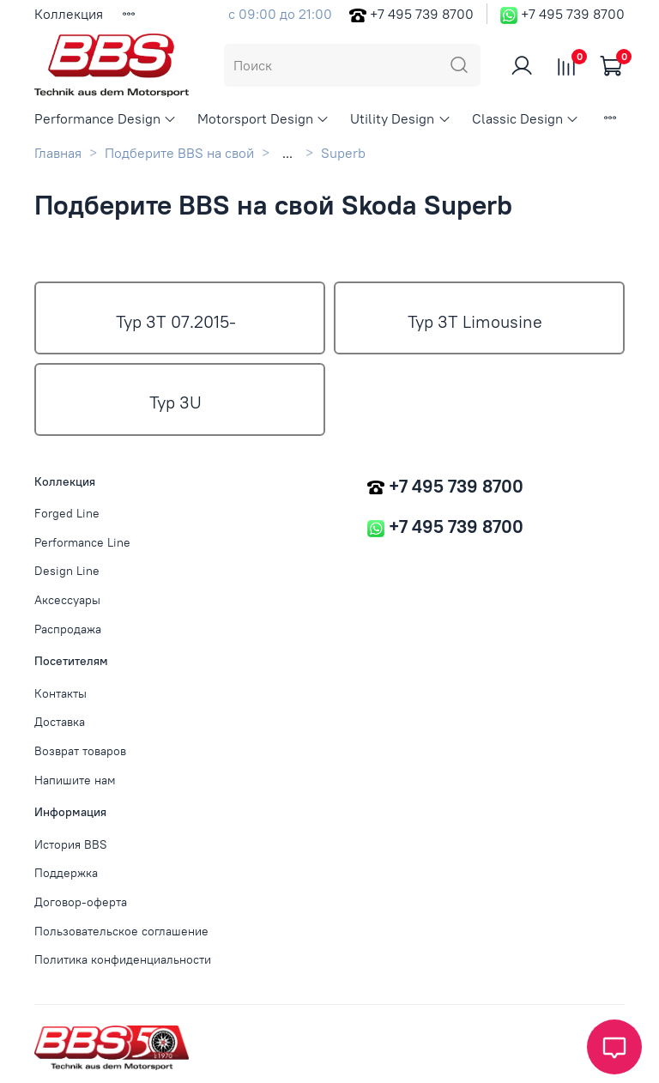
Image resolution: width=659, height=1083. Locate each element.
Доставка (59, 721)
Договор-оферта (80, 902)
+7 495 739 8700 (422, 13)
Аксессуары (67, 600)
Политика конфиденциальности (122, 959)
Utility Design (400, 118)
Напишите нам (75, 780)
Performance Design (105, 118)
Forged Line (67, 513)
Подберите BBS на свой (179, 152)
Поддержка (66, 872)
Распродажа (67, 629)
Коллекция (68, 13)
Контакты (60, 693)
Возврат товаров (80, 751)
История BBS (70, 844)
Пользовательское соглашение (121, 931)
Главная (58, 152)
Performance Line (82, 542)
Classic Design (525, 118)
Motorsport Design (263, 118)
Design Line (67, 570)
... (287, 152)
